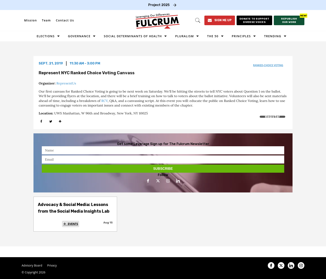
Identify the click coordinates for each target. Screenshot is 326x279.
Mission (30, 20)
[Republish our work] (289, 20)
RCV (104, 101)
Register (272, 117)
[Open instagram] (168, 180)
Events (73, 224)
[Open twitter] (158, 180)
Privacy (52, 265)
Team (46, 20)
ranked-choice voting (268, 65)
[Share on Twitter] (50, 121)
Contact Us (65, 20)
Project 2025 (159, 5)
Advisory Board (32, 265)
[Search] (197, 20)
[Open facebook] (148, 180)
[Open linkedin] (178, 180)
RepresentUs (66, 83)
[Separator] (60, 121)
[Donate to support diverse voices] (254, 20)
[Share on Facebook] (41, 121)
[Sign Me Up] (219, 20)
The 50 (212, 36)
